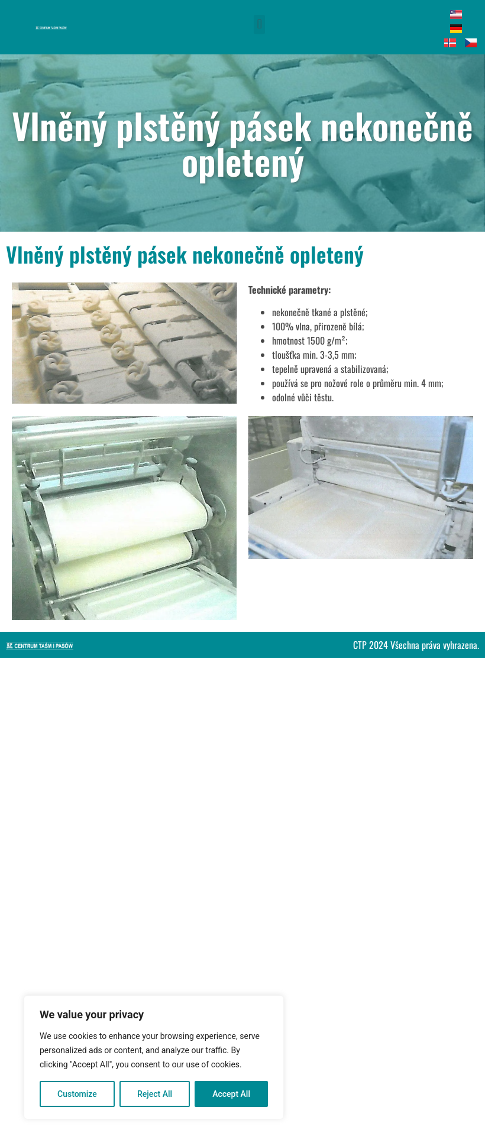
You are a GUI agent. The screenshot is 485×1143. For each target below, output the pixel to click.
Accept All (231, 1094)
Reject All (154, 1094)
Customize (77, 1094)
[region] (154, 1057)
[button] (259, 24)
